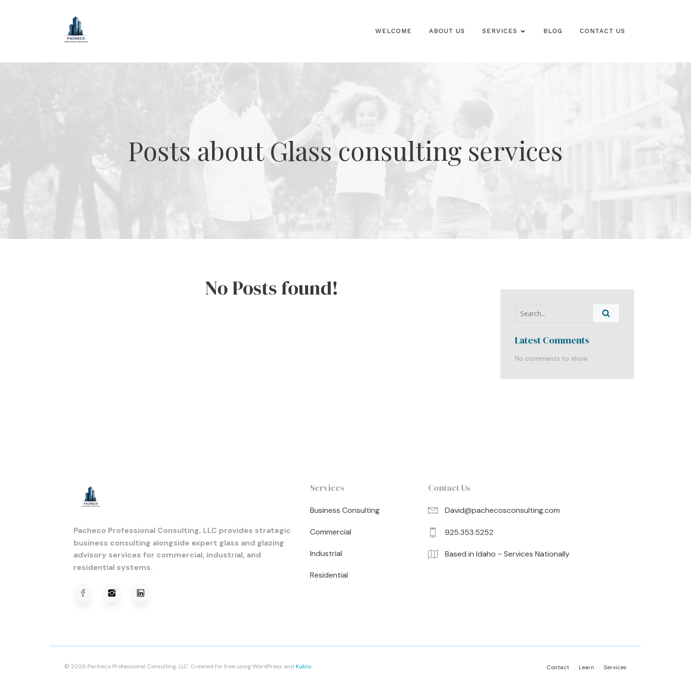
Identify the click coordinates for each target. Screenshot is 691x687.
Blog (552, 31)
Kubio (303, 666)
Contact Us (602, 31)
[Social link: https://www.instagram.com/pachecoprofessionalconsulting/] (116, 593)
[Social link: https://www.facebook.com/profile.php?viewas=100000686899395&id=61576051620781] (87, 593)
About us (447, 31)
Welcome (393, 31)
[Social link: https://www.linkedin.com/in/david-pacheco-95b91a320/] (145, 593)
